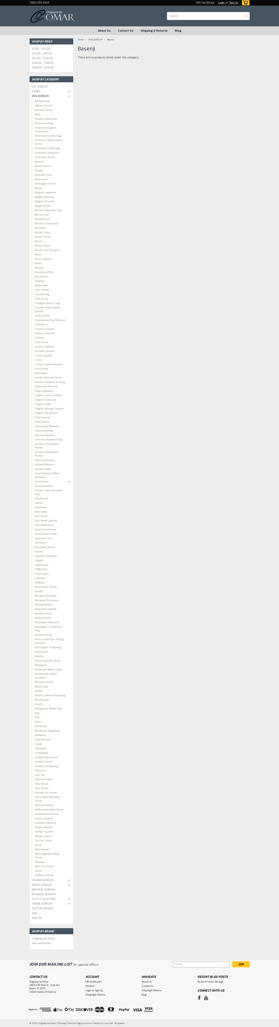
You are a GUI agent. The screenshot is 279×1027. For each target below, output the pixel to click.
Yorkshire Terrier (44, 875)
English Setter (43, 404)
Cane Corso (41, 298)
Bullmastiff (41, 285)
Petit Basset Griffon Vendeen (46, 675)
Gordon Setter (43, 469)
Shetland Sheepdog (46, 766)
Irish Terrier (41, 516)
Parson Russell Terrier (48, 660)
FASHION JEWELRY (43, 880)
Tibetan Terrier (43, 836)
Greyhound (41, 498)
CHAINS (36, 91)
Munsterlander (43, 604)
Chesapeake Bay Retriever (50, 320)
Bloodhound (42, 219)
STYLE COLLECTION (43, 899)
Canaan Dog (42, 294)
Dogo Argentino (44, 391)
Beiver (38, 188)
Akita (37, 114)
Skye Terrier (42, 788)
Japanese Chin (43, 538)
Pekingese (41, 665)
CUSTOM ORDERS (42, 908)
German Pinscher (45, 435)
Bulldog (39, 281)
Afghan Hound (43, 105)
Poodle (39, 704)
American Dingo (44, 123)
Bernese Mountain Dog (48, 210)
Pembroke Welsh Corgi (48, 669)
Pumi (38, 722)
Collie (38, 359)
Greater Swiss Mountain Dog (49, 492)
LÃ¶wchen (41, 569)
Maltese (39, 582)
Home (81, 39)
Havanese (41, 507)
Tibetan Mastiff (43, 827)
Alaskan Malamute (46, 118)
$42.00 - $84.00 (42, 53)
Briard (38, 263)
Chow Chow (41, 342)
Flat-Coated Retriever (47, 426)
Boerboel (40, 227)
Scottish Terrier (43, 761)
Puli (37, 717)
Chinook (39, 337)
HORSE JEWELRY (42, 885)
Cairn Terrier (42, 289)
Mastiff (39, 591)
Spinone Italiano (44, 805)
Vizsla (38, 845)
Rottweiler (40, 735)
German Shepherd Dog (48, 439)
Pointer (39, 690)
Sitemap (62, 1023)
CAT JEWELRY (40, 86)
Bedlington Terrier (45, 183)
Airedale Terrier (44, 110)
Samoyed (40, 748)
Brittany (39, 267)
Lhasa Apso (42, 573)
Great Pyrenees (44, 486)
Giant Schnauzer (44, 460)
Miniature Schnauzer (47, 600)
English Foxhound (45, 399)
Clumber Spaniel (45, 351)
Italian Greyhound (45, 529)
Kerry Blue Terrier (45, 547)
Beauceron (41, 179)
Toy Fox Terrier (43, 840)
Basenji (39, 161)
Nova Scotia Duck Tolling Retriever (49, 641)
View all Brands (41, 943)
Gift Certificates (93, 981)
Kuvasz (39, 551)
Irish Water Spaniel (46, 520)
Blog (178, 31)
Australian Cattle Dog (47, 148)
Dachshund (41, 368)
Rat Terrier (41, 726)
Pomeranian (42, 699)
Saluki (38, 744)
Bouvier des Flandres (47, 250)
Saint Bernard (43, 739)
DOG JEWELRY (40, 96)
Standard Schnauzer (47, 814)
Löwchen (40, 578)
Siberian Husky (43, 779)
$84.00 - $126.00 (42, 58)
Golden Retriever (45, 464)
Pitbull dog (41, 686)
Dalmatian (41, 373)
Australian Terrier (45, 157)
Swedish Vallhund (45, 822)
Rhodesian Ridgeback (47, 730)
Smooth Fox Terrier (46, 792)
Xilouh (38, 870)
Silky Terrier (41, 783)
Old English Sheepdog (48, 647)
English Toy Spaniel (46, 413)
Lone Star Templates (114, 1023)
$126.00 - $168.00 (43, 63)
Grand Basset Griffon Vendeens (47, 475)
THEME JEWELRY (42, 904)
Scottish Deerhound (46, 757)
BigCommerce (85, 1023)
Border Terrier (43, 236)
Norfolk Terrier (43, 618)
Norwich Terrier (44, 635)
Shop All (37, 918)
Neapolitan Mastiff (45, 609)
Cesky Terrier (42, 315)
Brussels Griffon (44, 272)
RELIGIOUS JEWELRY (44, 894)
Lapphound (41, 564)
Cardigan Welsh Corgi (47, 303)
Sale (34, 913)
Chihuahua (41, 324)
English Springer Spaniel (49, 408)
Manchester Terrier (46, 587)
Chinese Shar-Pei (45, 333)
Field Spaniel (42, 417)
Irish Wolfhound (44, 525)
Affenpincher (42, 101)
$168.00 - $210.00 (43, 67)
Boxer (38, 254)
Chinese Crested (44, 329)
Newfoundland (43, 613)
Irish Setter (41, 511)
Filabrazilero (42, 421)
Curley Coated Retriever (49, 364)
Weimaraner (42, 849)
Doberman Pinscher (46, 386)
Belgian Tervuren (45, 201)
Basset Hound (43, 166)
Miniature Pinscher (45, 595)
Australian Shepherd (47, 152)
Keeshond (41, 542)
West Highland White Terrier (47, 855)
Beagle (39, 170)
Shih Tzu (40, 775)
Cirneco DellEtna (44, 346)
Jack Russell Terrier (46, 533)
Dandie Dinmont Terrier (48, 377)
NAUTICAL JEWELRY (44, 889)
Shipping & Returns (154, 31)
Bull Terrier (41, 276)
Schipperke (41, 752)
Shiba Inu (40, 770)
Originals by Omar (43, 938)
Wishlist (89, 986)
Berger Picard (43, 205)
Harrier (39, 503)
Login (221, 3)
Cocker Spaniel (43, 355)
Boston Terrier (43, 245)
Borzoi (38, 241)
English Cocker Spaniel (48, 395)
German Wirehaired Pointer (46, 454)
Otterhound (41, 651)
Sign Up (233, 3)
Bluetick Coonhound (46, 223)
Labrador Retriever (46, 556)
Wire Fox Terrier (44, 866)
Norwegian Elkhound (47, 622)
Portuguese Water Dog (48, 708)
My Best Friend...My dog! (210, 981)
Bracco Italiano (43, 259)
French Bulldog (44, 430)
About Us (104, 31)
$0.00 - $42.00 (41, 49)
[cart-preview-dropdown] (245, 2)
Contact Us (125, 31)
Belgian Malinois (44, 197)
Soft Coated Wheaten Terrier (47, 798)
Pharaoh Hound (44, 682)
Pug (37, 713)
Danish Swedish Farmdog (50, 382)
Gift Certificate (205, 3)
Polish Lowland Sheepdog (50, 695)
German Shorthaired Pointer (47, 445)
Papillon (39, 656)
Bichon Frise (42, 214)
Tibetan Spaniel (44, 831)
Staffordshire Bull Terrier (49, 809)
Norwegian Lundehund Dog (48, 628)
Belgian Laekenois (45, 192)
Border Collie (42, 232)
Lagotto (39, 560)
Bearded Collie (43, 174)
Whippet (40, 862)
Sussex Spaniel (44, 818)
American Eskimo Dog (48, 135)
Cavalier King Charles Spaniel (47, 309)
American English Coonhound (45, 129)
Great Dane (41, 481)
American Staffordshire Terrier (49, 142)
